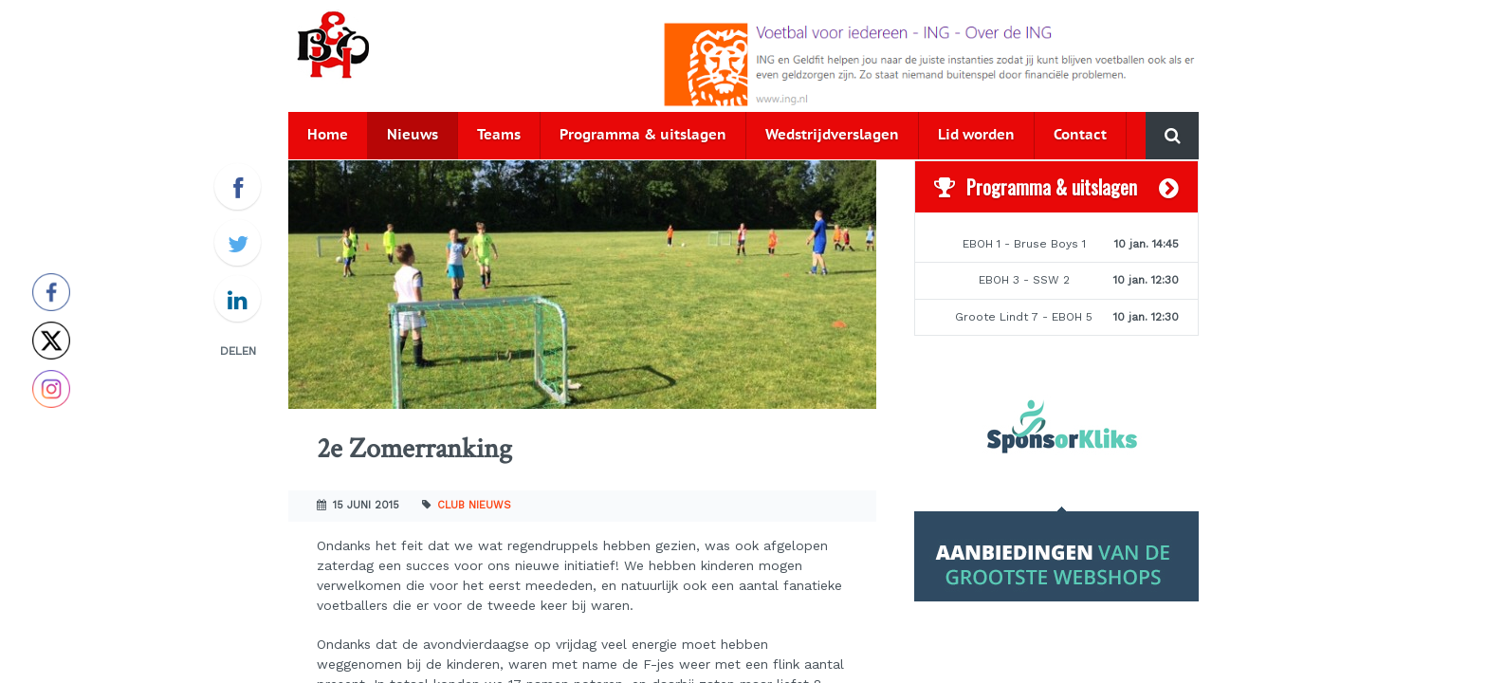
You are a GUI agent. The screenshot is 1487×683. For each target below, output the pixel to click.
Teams (499, 135)
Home (327, 135)
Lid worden (976, 135)
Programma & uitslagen (643, 135)
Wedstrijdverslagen (832, 135)
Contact (1080, 135)
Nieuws (412, 135)
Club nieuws (474, 505)
